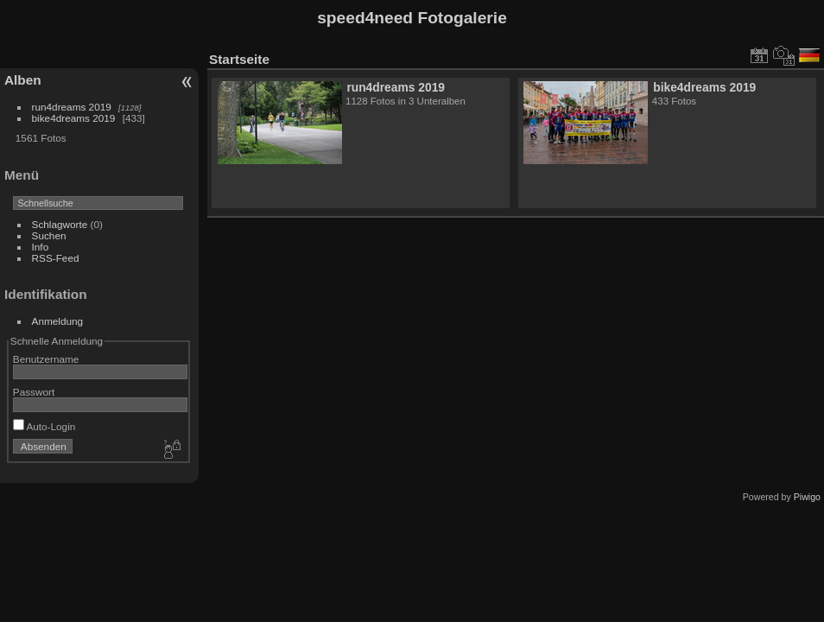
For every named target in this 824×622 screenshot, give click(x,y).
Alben (22, 80)
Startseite (239, 59)
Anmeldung (58, 321)
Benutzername (46, 359)
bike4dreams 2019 (74, 118)
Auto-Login (44, 426)
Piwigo (807, 497)
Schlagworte (60, 224)
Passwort (33, 391)
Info (40, 246)
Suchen (49, 235)
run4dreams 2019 (71, 106)
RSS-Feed (55, 257)
